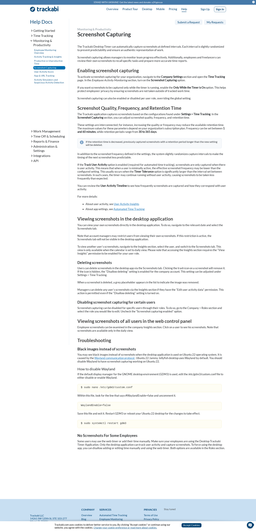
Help (184, 9)
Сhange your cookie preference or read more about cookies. (125, 527)
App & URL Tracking (44, 75)
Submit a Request (188, 22)
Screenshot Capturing (45, 67)
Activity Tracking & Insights (48, 56)
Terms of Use (151, 515)
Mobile (160, 9)
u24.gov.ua (157, 2)
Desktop (147, 9)
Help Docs (41, 22)
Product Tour (130, 9)
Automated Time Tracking (129, 209)
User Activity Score (44, 71)
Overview (112, 9)
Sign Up (205, 9)
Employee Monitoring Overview (45, 51)
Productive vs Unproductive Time (48, 62)
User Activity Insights (126, 204)
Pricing (173, 9)
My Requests (215, 22)
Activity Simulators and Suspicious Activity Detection (49, 81)
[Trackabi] (55, 509)
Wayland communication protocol (114, 358)
